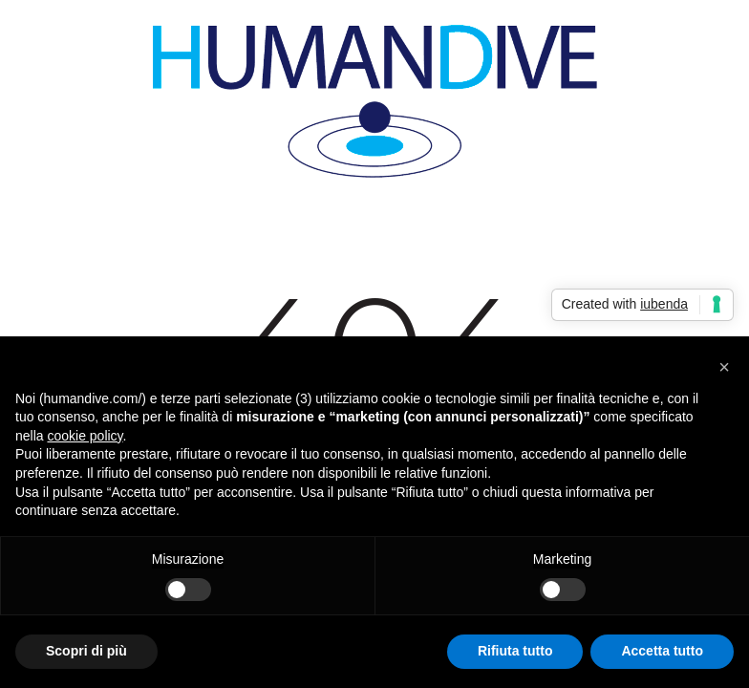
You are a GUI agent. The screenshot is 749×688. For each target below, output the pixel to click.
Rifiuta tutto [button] (515, 650)
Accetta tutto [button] (662, 650)
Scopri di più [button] (86, 650)
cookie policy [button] (84, 435)
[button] (724, 367)
